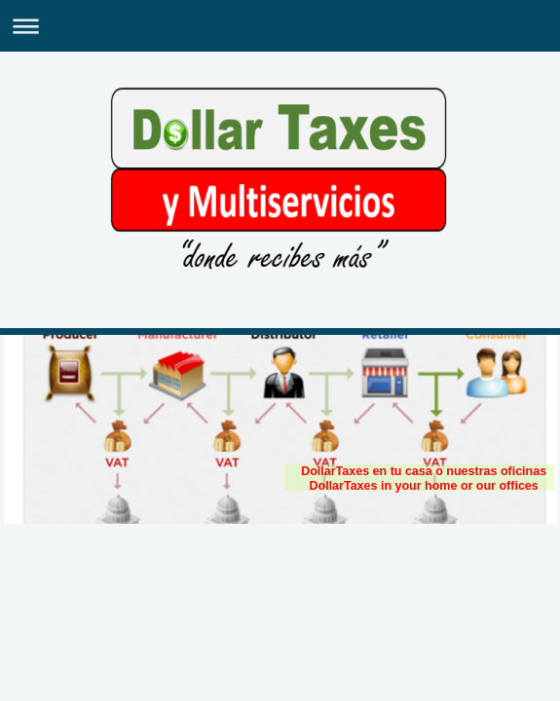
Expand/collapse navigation (280, 26)
